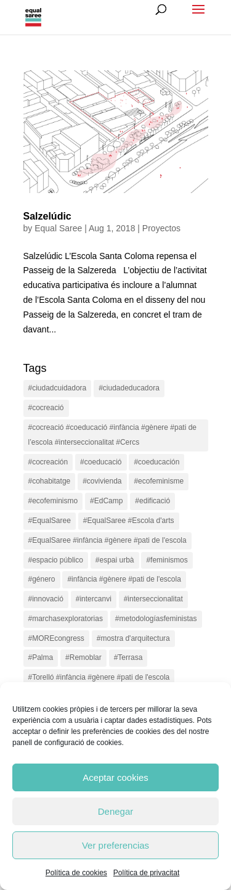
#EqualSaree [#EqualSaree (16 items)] (49, 520)
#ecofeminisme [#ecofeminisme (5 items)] (159, 481)
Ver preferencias (115, 845)
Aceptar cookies (115, 777)
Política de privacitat (146, 872)
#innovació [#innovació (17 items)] (45, 599)
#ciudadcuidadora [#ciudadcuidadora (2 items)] (57, 388)
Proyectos (161, 228)
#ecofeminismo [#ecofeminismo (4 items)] (53, 501)
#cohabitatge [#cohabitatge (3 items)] (49, 481)
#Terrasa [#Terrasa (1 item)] (128, 657)
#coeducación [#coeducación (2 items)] (156, 462)
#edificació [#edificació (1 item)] (152, 501)
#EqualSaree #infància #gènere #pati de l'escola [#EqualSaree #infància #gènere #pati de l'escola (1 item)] (107, 540)
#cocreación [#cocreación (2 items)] (48, 462)
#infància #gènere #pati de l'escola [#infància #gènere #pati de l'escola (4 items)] (123, 579)
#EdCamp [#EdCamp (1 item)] (106, 501)
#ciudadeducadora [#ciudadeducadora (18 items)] (129, 388)
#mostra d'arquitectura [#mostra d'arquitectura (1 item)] (133, 638)
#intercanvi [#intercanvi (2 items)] (93, 599)
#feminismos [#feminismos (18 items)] (166, 560)
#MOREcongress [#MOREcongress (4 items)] (56, 638)
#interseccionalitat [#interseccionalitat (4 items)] (153, 599)
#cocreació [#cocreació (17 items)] (46, 407)
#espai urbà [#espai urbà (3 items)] (114, 560)
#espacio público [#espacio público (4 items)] (55, 560)
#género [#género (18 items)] (41, 579)
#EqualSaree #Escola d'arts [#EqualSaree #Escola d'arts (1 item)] (128, 520)
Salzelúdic (47, 216)
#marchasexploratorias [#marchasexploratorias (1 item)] (65, 618)
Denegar (116, 811)
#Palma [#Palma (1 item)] (41, 657)
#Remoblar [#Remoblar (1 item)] (83, 657)
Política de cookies (76, 872)
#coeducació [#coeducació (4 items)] (100, 462)
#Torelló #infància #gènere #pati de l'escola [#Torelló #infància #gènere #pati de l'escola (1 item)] (99, 677)
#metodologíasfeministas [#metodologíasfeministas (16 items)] (156, 618)
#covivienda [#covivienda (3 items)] (102, 481)
